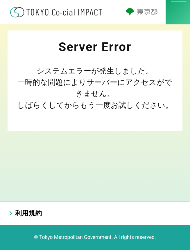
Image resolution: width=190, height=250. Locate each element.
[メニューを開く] (178, 12)
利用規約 (28, 213)
